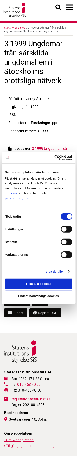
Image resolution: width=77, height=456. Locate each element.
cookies (11, 193)
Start (7, 27)
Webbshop (18, 27)
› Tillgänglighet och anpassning (29, 445)
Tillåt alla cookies (38, 284)
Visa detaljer (55, 271)
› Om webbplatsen (19, 440)
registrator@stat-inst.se (31, 399)
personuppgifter (17, 198)
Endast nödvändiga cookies (38, 295)
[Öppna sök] (58, 8)
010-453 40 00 (29, 384)
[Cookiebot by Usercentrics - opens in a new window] (54, 157)
